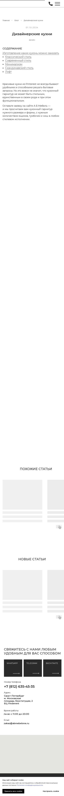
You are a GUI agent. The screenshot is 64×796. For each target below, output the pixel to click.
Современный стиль (18, 60)
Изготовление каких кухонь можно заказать (31, 53)
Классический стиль (18, 56)
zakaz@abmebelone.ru (16, 723)
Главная (6, 20)
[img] (7, 3)
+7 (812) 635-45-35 (19, 686)
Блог (16, 20)
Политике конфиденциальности (30, 785)
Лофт (8, 71)
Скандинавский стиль (19, 67)
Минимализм (13, 64)
